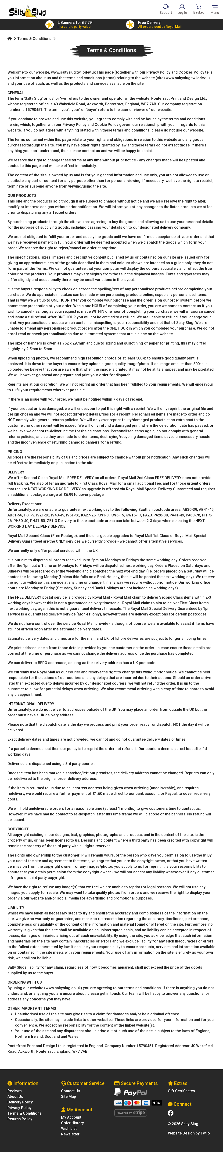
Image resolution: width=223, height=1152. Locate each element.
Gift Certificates (181, 1091)
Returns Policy (19, 1119)
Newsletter (70, 1134)
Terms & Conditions (34, 38)
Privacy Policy (19, 1108)
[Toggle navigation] (215, 9)
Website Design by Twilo (189, 1133)
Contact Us (70, 1091)
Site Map (68, 1096)
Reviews (14, 1091)
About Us (15, 1096)
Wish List (69, 1128)
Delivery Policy (20, 1102)
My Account (71, 1117)
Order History (72, 1123)
